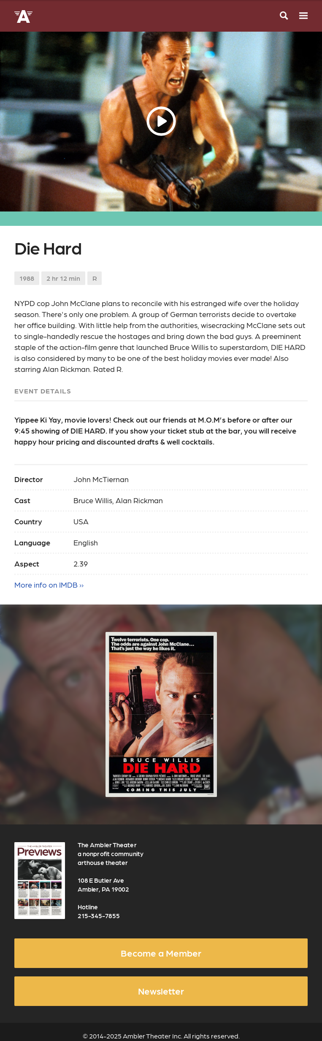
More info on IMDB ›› (49, 584)
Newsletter (161, 991)
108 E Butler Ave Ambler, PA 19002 (103, 884)
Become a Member (161, 953)
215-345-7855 (99, 915)
